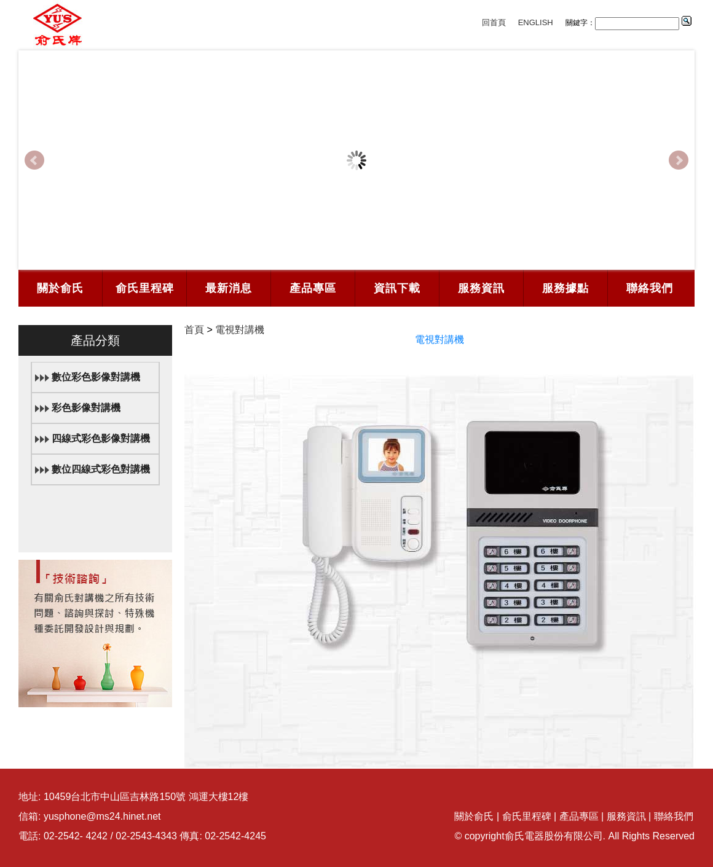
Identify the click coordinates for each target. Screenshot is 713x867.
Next (678, 160)
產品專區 (313, 288)
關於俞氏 (60, 288)
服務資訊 (481, 288)
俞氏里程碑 (145, 288)
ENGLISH (535, 22)
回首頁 (494, 22)
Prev (34, 160)
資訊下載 (397, 288)
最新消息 (228, 288)
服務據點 (565, 288)
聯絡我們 (649, 288)
